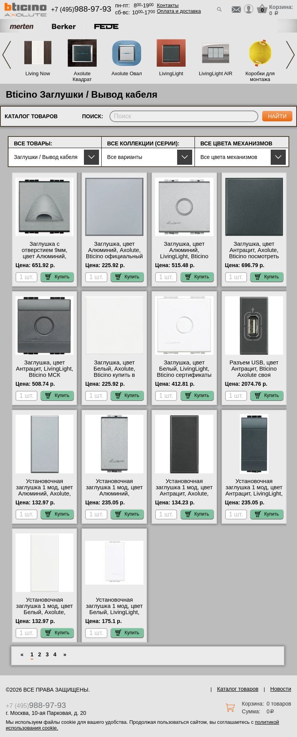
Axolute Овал (126, 73)
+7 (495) (81, 9)
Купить (57, 277)
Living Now (38, 73)
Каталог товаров (237, 689)
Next (290, 55)
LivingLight (171, 73)
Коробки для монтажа (260, 76)
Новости (280, 689)
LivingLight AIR (215, 73)
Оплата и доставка (179, 11)
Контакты (168, 5)
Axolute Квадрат (82, 76)
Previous (6, 55)
